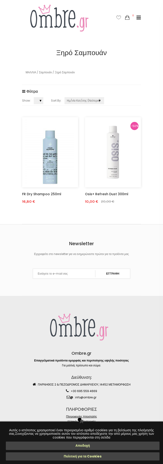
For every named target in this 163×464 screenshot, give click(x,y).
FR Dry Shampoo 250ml (41, 194)
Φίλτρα (30, 91)
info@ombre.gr (85, 397)
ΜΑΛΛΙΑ (31, 72)
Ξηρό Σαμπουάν (65, 72)
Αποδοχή (82, 445)
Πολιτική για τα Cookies (83, 456)
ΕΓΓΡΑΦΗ (112, 274)
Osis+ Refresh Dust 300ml (106, 194)
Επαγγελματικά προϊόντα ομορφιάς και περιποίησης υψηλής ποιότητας (81, 360)
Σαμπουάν (45, 72)
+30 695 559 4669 (84, 391)
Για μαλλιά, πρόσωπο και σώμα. (81, 365)
